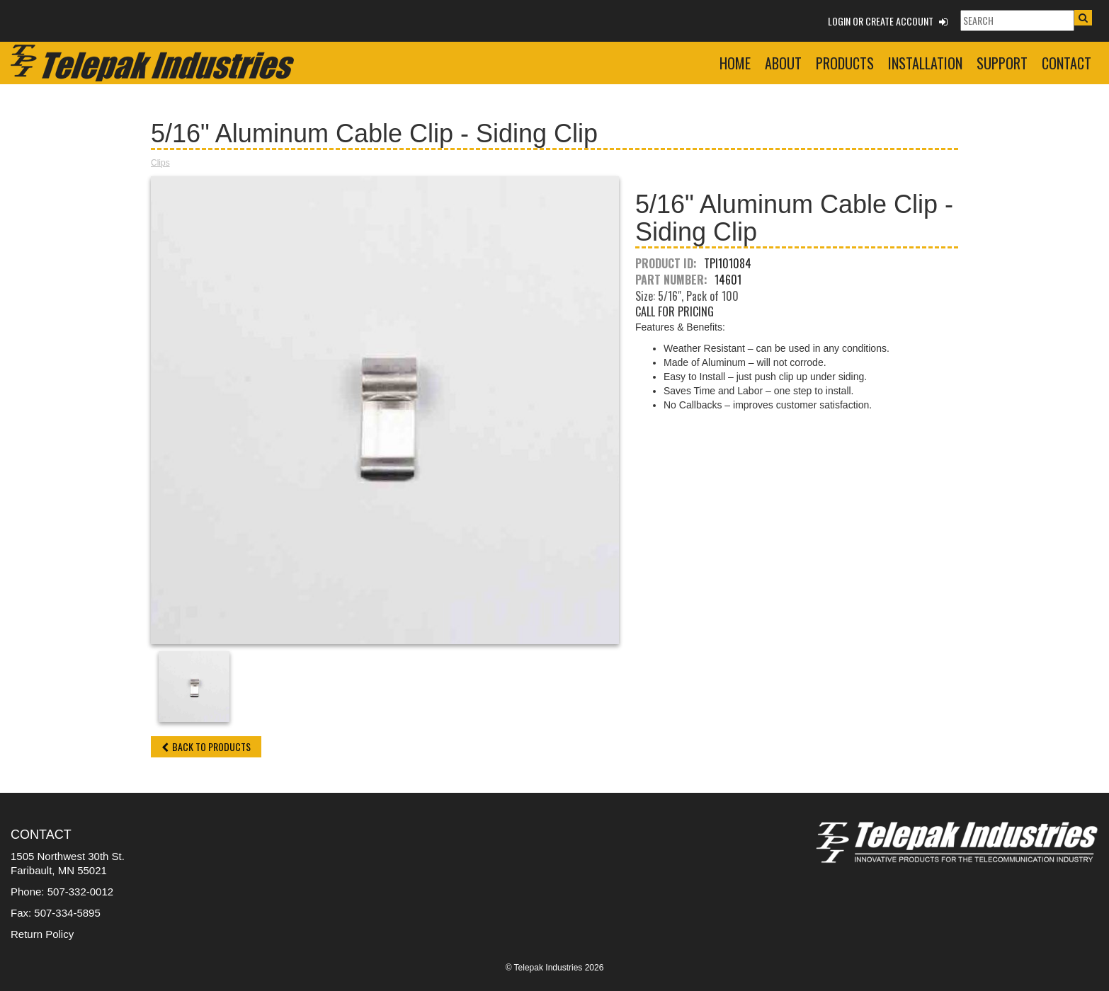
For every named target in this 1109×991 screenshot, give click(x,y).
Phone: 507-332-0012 (62, 892)
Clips (160, 163)
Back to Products (206, 746)
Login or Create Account (888, 20)
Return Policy (42, 934)
